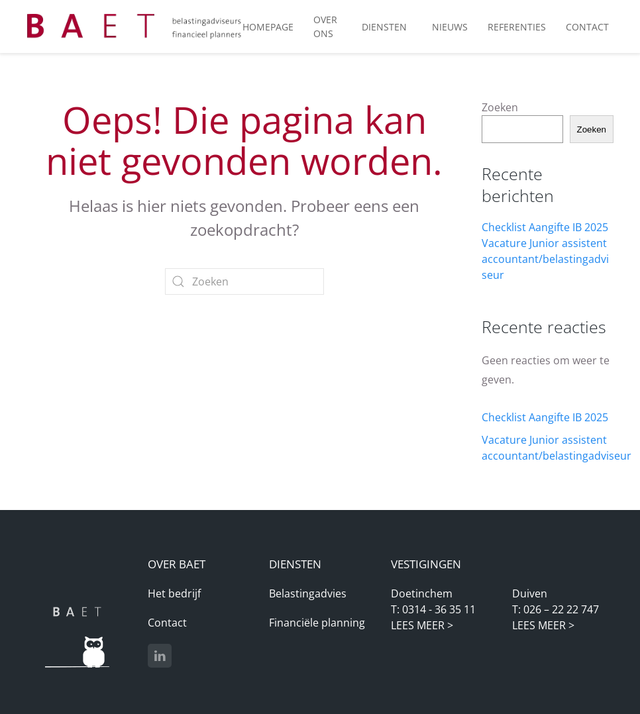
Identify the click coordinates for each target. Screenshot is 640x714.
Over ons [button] (325, 26)
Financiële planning (317, 622)
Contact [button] (587, 27)
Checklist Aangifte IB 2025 (545, 227)
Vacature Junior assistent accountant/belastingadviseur (545, 259)
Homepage (267, 27)
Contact (167, 622)
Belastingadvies (308, 593)
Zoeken (500, 107)
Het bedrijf (174, 593)
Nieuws (450, 27)
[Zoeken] (244, 281)
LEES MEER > (422, 625)
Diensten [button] (384, 27)
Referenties (517, 27)
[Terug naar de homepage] (134, 26)
